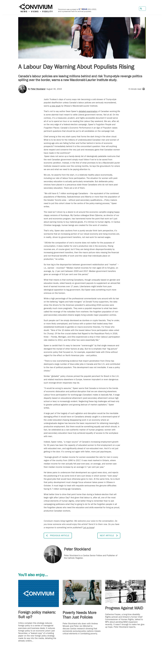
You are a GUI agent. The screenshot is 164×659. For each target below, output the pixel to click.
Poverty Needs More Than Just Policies (79, 615)
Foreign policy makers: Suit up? (37, 614)
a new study (55, 106)
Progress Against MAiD (124, 608)
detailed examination (88, 111)
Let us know (88, 527)
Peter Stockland (38, 89)
